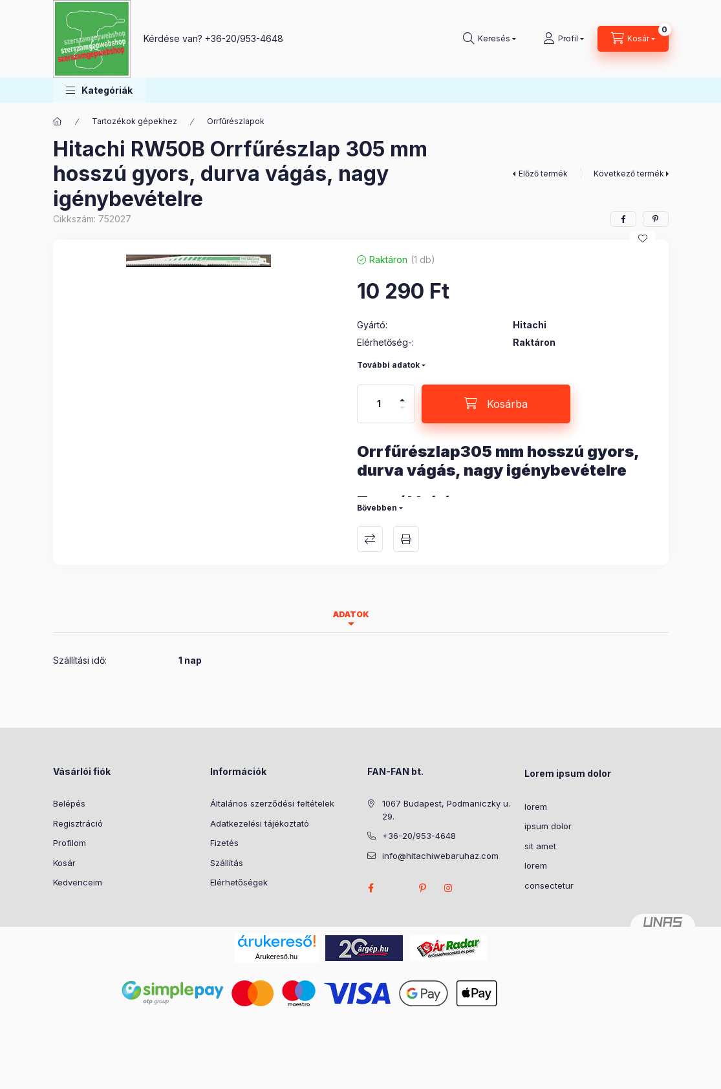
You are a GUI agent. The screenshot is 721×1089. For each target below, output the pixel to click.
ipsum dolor (548, 826)
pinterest (423, 888)
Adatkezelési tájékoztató (259, 823)
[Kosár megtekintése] (633, 39)
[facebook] (623, 219)
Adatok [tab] (351, 614)
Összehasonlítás (370, 539)
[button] (99, 90)
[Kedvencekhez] (643, 238)
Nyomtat (406, 539)
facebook (371, 888)
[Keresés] (489, 39)
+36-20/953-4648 (244, 38)
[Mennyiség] (379, 404)
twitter (397, 888)
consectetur (549, 885)
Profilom (69, 843)
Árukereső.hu (276, 956)
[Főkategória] (57, 121)
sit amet (540, 846)
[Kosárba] (496, 404)
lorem (535, 806)
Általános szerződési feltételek (272, 803)
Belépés (69, 803)
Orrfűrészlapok (235, 121)
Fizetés (224, 843)
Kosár (64, 863)
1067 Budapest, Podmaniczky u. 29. (446, 809)
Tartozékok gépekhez (134, 121)
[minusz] (402, 413)
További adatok (388, 365)
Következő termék (629, 173)
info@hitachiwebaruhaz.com (440, 856)
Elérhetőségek (239, 882)
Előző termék (543, 173)
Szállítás (226, 863)
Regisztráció (78, 823)
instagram (449, 888)
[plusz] (402, 394)
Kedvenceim (77, 882)
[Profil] (563, 39)
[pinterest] (656, 219)
